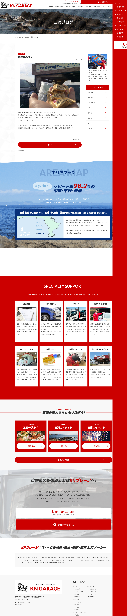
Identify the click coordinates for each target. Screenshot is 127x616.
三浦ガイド (93, 570)
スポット (90, 97)
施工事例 (115, 11)
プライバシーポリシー (80, 596)
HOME (51, 11)
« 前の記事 (21, 144)
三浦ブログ (23, 41)
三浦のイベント (95, 578)
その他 (90, 122)
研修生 (90, 117)
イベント (90, 102)
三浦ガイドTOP (67, 454)
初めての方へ (59, 11)
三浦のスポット (95, 575)
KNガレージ (60, 605)
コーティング (107, 11)
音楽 (89, 112)
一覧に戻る (56, 144)
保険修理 (80, 11)
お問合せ (77, 593)
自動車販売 (97, 11)
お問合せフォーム (115, 4)
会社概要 (123, 11)
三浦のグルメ (95, 572)
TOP (75, 570)
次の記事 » (76, 144)
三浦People (31, 41)
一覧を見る (35, 440)
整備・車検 (88, 11)
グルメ (90, 133)
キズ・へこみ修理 (70, 11)
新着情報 (77, 598)
